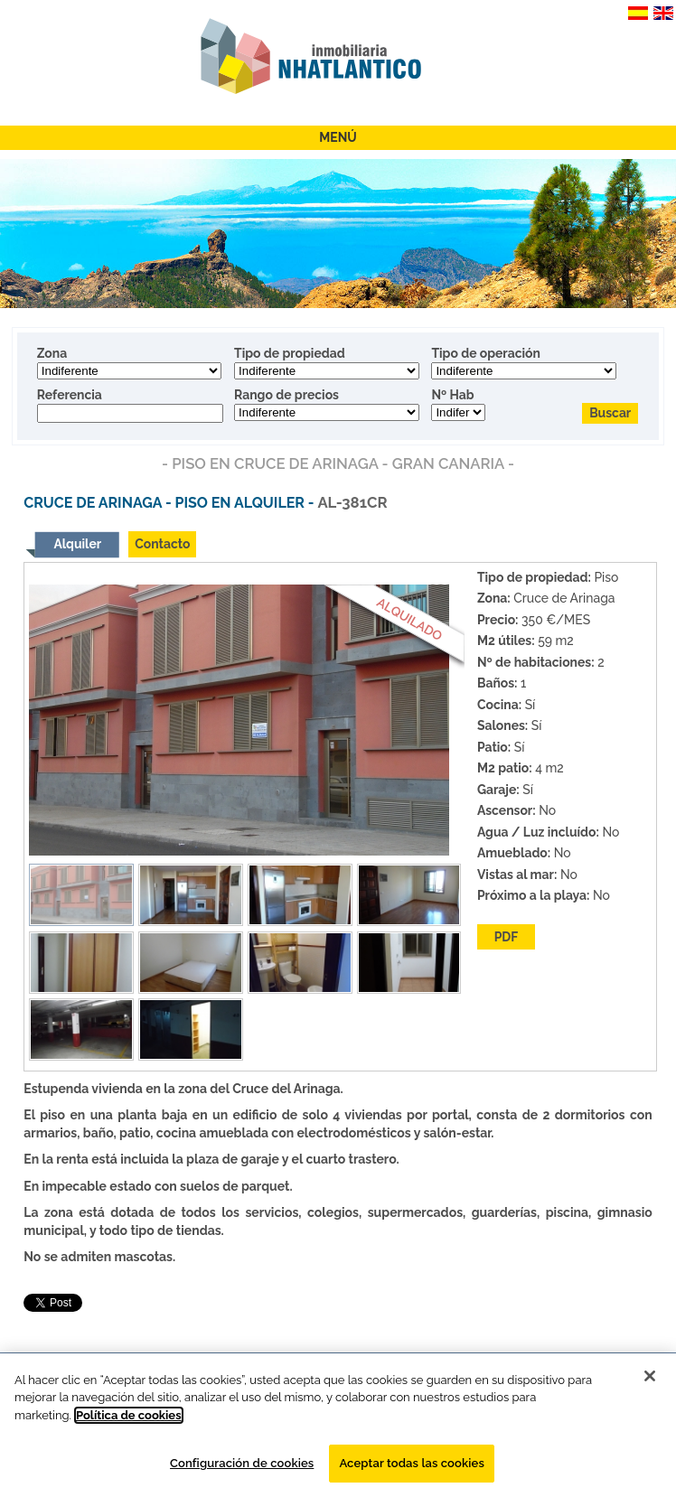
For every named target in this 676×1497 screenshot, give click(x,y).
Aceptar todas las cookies (411, 1463)
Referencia (69, 395)
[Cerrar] (650, 1376)
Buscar (610, 413)
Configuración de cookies (242, 1463)
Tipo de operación (485, 353)
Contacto (162, 544)
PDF (506, 937)
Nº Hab (452, 395)
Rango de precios (286, 395)
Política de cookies (129, 1415)
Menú (337, 137)
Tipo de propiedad (289, 353)
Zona (52, 353)
